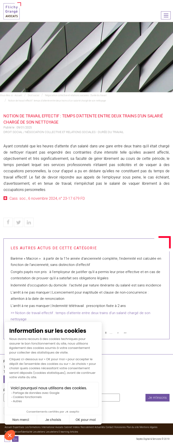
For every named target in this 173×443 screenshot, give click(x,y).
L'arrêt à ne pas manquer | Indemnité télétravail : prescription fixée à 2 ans (68, 306)
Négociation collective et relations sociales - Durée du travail (76, 95)
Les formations (33, 427)
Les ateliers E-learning (57, 432)
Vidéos (76, 427)
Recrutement (87, 427)
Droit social (33, 95)
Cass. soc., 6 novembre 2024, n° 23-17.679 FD (47, 198)
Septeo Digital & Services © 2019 (153, 439)
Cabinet (68, 427)
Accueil (18, 95)
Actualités (100, 427)
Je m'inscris (157, 397)
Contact (109, 427)
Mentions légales (148, 427)
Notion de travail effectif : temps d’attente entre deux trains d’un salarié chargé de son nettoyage (57, 100)
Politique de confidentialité (18, 432)
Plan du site (133, 427)
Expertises (18, 427)
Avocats (59, 427)
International (48, 427)
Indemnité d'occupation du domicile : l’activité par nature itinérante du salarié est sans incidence (86, 285)
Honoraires (120, 427)
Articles (74, 432)
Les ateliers (39, 432)
